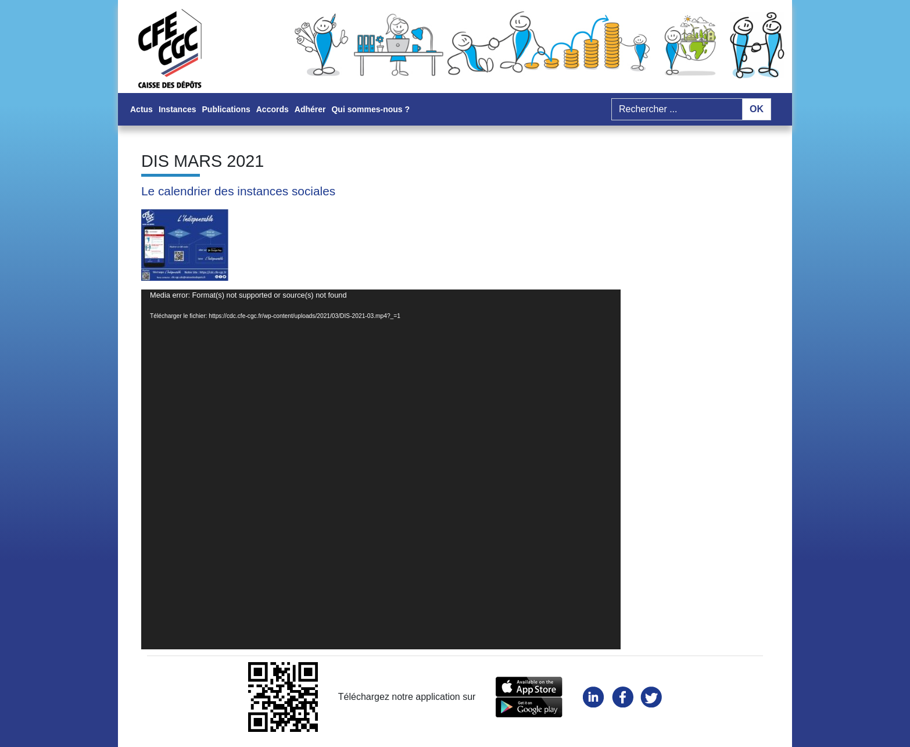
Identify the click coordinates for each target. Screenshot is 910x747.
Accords (272, 109)
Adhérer (310, 109)
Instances (177, 109)
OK (757, 109)
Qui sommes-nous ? (370, 109)
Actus (141, 109)
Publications (226, 109)
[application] (381, 469)
